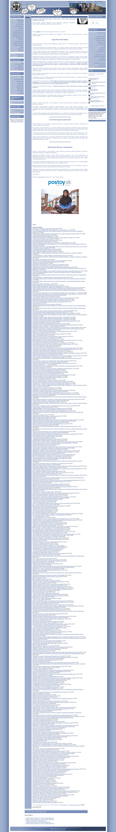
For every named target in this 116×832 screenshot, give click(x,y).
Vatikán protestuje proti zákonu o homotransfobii (44, 354)
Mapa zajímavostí (14, 39)
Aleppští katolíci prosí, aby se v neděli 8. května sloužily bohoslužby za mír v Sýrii (52, 518)
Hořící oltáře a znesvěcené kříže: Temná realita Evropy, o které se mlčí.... (50, 229)
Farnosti (12, 26)
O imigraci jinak (36, 540)
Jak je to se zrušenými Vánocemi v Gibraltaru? (44, 337)
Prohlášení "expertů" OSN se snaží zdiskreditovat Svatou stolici (48, 350)
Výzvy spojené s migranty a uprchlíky (41, 470)
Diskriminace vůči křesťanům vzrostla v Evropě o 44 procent (47, 264)
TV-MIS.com (80, 1)
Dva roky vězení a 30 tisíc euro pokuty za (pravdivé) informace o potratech (50, 497)
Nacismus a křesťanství (38, 661)
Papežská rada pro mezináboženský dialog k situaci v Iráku (47, 595)
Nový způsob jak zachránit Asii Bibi (41, 512)
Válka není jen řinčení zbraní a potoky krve (42, 797)
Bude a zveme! (13, 22)
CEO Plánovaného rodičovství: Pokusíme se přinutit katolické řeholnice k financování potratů (55, 399)
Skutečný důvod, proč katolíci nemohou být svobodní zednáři (47, 484)
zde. (62, 177)
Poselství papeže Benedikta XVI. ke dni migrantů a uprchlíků (47, 788)
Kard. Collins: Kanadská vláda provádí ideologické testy (46, 467)
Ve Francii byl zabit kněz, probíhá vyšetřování (43, 345)
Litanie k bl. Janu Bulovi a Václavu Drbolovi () (36, 820)
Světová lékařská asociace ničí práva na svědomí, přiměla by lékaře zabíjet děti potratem (54, 289)
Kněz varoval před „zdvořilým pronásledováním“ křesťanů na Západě (49, 312)
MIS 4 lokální (13, 87)
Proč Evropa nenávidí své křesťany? (41, 235)
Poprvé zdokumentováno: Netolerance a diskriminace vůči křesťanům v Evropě (51, 792)
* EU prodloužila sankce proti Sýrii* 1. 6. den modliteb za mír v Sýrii (40, 516)
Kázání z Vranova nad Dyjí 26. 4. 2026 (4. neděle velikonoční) (40, 819)
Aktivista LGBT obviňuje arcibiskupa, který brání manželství (47, 432)
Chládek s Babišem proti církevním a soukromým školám (46, 585)
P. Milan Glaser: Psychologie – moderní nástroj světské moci (47, 400)
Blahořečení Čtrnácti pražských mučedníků (43, 696)
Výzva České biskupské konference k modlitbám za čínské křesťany (49, 463)
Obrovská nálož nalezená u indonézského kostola (44, 775)
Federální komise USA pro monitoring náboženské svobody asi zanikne (50, 753)
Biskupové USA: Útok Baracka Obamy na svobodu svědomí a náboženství (51, 744)
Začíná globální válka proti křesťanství (41, 241)
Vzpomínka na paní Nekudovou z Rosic (42, 544)
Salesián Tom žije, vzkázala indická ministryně (43, 521)
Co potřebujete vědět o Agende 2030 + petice (43, 249)
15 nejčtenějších (14, 56)
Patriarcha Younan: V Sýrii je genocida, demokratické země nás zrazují (49, 567)
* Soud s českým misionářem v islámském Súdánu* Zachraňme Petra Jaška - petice (44, 501)
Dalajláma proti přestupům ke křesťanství (42, 672)
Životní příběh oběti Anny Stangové (41, 798)
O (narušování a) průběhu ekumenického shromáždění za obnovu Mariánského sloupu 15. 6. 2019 (56, 426)
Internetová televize (93, 42)
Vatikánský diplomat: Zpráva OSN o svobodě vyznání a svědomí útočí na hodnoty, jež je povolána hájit (57, 412)
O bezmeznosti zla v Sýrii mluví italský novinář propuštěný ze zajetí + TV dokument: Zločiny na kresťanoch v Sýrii (49, 641)
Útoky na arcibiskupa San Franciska (41, 558)
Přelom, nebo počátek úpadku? (40, 335)
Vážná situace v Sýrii (37, 699)
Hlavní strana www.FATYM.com (14, 20)
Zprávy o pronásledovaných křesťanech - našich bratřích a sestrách (49, 589)
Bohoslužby (13, 24)
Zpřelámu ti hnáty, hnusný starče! (40, 615)
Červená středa (36, 303)
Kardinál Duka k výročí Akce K (39, 562)
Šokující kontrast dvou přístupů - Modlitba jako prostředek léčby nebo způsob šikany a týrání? (55, 287)
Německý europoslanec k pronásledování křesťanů (45, 681)
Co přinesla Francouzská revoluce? (41, 776)
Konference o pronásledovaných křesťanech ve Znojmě (46, 767)
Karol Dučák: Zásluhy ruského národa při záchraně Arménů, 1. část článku (50, 319)
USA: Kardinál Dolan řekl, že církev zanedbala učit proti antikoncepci (49, 717)
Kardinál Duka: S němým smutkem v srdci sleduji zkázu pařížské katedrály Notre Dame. (54, 441)
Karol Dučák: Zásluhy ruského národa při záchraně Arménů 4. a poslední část (51, 310)
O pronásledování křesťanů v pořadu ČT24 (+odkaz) (45, 721)
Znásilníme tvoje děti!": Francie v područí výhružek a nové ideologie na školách (51, 657)
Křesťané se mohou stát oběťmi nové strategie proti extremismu (48, 485)
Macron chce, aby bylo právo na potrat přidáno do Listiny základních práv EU (51, 331)
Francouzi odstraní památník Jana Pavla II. (43, 554)
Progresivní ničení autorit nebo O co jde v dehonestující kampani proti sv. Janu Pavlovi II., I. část (56, 294)
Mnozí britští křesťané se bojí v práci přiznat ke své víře (46, 561)
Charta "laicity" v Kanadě (38, 620)
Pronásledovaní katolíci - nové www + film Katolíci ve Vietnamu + (48, 684)
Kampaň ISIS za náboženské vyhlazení (42, 552)
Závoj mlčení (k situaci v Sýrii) (39, 414)
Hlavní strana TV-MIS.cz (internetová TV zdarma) (15, 77)
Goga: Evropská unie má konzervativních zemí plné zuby (46, 371)
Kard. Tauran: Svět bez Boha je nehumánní (43, 705)
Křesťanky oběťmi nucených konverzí (41, 761)
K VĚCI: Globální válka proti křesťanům (42, 629)
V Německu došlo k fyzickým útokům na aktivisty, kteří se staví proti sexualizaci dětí (53, 534)
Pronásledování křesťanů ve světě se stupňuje (43, 473)
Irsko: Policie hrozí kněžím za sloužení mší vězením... (45, 380)
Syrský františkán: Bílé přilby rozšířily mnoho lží (44, 435)
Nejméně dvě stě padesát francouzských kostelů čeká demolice (48, 506)
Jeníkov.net (91, 56)
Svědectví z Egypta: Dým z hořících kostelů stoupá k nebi (46, 648)
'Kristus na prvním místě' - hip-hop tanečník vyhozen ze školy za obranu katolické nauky (54, 348)
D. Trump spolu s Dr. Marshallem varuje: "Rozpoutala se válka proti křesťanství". (52, 393)
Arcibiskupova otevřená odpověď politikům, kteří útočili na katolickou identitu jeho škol (53, 566)
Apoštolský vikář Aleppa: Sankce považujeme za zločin (46, 402)
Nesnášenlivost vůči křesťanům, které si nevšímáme (45, 453)
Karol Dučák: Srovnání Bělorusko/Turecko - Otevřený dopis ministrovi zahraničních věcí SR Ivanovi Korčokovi (59, 396)
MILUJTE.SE (98, 1)
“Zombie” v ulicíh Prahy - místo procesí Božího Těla (45, 658)
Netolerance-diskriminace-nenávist (40, 694)
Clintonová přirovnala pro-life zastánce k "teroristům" (45, 536)
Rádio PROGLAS (92, 40)
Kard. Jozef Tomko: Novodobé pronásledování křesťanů (46, 627)
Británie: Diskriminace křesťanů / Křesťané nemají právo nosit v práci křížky (51, 702)
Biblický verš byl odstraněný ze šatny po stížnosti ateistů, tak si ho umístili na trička (52, 405)
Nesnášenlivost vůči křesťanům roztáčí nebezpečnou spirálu (47, 498)
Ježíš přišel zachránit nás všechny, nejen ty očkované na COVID (48, 333)
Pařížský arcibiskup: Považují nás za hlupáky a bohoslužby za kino (48, 408)
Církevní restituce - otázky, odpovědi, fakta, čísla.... (97, 63)
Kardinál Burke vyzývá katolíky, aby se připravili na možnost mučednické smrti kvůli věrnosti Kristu (56, 271)
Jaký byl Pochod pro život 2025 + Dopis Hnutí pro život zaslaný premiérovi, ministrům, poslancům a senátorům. (59, 256)
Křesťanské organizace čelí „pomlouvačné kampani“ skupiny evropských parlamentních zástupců (56, 353)
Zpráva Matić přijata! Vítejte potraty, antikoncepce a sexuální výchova (49, 351)
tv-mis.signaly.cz (20, 120)
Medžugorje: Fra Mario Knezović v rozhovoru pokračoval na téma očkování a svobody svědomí (55, 327)
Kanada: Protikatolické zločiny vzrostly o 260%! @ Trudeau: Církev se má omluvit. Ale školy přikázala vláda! (59, 305)
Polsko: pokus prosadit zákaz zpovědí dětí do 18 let (45, 262)
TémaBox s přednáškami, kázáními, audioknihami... (97, 54)
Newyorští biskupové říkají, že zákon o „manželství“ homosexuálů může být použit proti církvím (55, 769)
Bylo (11, 32)
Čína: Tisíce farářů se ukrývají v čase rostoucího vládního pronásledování (50, 375)
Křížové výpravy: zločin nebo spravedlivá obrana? (44, 285)
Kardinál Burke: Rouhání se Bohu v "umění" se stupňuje (46, 416)
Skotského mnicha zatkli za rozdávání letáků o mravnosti (46, 576)
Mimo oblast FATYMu (15, 47)
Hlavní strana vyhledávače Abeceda (16, 102)
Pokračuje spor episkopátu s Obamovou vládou (44, 729)
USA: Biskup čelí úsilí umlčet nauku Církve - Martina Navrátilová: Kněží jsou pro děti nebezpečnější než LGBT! (59, 428)
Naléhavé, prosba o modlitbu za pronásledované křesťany (46, 570)
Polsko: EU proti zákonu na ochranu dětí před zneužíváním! (47, 422)
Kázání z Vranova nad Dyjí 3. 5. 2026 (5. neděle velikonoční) (40, 818)
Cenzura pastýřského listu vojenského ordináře (44, 739)
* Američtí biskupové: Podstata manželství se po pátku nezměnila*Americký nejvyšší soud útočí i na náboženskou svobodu (48, 546)
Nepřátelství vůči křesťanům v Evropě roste (43, 649)
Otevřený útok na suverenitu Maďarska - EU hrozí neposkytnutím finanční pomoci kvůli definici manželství (58, 746)
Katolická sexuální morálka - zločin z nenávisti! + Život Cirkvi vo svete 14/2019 (51, 443)
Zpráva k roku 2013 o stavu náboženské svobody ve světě (46, 617)
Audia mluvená (13, 90)
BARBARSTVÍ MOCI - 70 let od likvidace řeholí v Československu (48, 409)
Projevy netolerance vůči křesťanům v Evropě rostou (45, 728)
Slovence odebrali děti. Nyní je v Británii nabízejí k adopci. (46, 701)
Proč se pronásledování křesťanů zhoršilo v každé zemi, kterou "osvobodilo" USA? (52, 503)
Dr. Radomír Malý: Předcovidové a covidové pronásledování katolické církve (51, 363)
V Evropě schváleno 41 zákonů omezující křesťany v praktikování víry (49, 604)
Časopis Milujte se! (93, 32)
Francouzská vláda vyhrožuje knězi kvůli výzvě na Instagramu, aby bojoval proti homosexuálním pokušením (59, 278)
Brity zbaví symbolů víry (38, 730)
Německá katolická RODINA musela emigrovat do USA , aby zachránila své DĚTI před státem (55, 636)
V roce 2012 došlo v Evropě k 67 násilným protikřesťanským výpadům (49, 670)
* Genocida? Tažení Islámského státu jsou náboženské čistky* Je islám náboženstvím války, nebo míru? (47, 550)
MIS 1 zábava (13, 81)
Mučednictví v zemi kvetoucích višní (41, 785)
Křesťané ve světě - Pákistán (39, 800)
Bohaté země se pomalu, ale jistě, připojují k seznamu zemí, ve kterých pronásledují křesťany (55, 480)
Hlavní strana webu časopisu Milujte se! (16, 110)
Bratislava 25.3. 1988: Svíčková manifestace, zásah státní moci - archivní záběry (52, 725)
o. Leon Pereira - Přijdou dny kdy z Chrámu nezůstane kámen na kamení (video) (52, 298)
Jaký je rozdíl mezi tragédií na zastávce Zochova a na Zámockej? (48, 301)
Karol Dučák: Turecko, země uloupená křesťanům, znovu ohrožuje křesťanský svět (52, 394)
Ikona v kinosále (36, 740)
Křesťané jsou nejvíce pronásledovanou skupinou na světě (46, 796)
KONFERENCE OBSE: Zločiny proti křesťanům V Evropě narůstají (48, 553)
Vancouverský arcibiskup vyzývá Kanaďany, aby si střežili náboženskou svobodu (52, 756)
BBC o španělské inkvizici (38, 579)
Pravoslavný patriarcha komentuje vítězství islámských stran (47, 755)
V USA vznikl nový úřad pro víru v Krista (42, 238)
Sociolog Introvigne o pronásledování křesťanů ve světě (46, 625)
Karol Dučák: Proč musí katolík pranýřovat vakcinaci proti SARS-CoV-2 (49, 342)
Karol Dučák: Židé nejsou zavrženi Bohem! (42, 346)
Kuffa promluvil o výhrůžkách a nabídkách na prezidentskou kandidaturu (50, 448)
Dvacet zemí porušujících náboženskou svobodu (44, 688)
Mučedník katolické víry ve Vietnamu (41, 782)
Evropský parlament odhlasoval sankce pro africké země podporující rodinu (51, 616)
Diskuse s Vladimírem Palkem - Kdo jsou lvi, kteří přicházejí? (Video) (49, 381)
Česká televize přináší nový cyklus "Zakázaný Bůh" (45, 373)
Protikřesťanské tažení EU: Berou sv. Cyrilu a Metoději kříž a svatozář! (49, 692)
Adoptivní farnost (14, 28)
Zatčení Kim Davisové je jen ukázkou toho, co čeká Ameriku (47, 538)
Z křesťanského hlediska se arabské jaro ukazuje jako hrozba (47, 751)
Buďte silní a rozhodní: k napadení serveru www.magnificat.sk (47, 765)
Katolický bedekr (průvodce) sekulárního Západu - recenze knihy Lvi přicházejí (51, 526)
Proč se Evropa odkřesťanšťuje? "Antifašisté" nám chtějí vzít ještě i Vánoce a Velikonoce (54, 513)
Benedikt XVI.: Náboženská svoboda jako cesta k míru (45, 793)
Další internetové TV (93, 44)
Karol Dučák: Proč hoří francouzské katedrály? (43, 436)
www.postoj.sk (41, 177)
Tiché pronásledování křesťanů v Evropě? (42, 444)
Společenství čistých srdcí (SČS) (96, 34)
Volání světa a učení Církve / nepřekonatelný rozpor (45, 748)
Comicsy (12, 67)
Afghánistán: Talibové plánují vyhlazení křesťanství (44, 760)
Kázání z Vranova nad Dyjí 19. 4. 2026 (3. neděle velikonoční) (40, 823)
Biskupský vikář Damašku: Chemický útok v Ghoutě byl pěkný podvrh (49, 455)
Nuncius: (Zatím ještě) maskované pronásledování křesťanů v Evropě (49, 601)
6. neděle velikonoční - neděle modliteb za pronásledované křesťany (49, 255)
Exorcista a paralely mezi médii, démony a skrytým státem (46, 376)
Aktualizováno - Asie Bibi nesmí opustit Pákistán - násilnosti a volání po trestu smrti (52, 450)
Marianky (12, 41)
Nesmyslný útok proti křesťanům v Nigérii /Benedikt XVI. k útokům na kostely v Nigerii (53, 752)
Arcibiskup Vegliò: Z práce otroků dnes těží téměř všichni (46, 771)
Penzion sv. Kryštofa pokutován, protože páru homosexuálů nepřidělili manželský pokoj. (54, 674)
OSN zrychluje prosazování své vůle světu (42, 296)
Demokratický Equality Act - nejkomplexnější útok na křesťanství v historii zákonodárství (54, 366)
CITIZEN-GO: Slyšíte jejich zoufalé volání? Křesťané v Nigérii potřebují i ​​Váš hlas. (52, 237)
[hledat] (97, 23)
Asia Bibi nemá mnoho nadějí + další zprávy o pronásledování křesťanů (50, 794)
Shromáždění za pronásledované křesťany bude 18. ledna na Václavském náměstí (52, 791)
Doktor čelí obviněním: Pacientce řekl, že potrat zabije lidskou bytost (49, 423)
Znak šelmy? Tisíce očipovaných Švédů (42, 425)
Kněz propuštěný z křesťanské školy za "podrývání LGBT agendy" (48, 357)
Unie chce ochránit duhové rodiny (40, 378)
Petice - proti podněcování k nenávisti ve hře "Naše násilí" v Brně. (48, 457)
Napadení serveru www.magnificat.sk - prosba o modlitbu (46, 766)
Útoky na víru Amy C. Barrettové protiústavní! (43, 387)
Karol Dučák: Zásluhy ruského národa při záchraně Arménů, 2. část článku (50, 318)
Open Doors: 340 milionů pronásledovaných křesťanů (45, 369)
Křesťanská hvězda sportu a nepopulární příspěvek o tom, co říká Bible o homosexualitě (54, 434)
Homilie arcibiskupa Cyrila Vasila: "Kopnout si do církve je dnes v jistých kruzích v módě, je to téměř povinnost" (59, 403)
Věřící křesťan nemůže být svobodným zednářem (44, 783)
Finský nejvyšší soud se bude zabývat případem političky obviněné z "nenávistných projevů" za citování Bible (59, 274)
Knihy (11, 43)
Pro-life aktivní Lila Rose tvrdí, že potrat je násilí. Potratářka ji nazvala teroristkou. (52, 368)
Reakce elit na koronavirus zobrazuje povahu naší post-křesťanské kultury (50, 411)
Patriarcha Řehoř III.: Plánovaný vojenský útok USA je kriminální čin (49, 647)
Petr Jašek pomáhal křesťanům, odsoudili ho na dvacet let (46, 494)
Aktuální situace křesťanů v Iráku (40, 592)
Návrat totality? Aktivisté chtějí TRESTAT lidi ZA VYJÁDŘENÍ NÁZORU (49, 588)
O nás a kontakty (14, 51)
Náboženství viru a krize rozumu (40, 395)
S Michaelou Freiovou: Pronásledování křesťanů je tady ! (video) (48, 656)
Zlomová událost (36, 644)
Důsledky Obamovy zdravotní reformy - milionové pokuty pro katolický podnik (51, 698)
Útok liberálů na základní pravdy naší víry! (42, 322)
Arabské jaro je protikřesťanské (40, 724)
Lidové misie (13, 37)
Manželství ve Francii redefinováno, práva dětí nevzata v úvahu (48, 679)
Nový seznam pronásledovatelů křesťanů (42, 749)
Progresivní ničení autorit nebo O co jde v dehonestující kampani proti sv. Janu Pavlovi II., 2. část (56, 292)
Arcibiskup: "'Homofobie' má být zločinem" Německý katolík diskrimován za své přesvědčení (44, 676)
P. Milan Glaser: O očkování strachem (41, 407)
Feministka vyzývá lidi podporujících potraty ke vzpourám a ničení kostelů (50, 382)
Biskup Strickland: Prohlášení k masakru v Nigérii (44, 251)
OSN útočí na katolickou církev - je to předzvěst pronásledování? (48, 618)
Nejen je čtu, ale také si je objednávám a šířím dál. (94, 101)
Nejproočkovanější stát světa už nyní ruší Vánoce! (44, 339)
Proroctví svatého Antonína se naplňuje (42, 236)
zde (19, 119)
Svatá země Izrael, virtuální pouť (96, 46)
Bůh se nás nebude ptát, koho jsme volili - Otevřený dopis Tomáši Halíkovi (50, 242)
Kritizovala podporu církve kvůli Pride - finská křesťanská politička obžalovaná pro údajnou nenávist (56, 358)
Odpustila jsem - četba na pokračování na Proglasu (45, 568)
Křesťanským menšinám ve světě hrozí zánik (43, 633)
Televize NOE (92, 38)
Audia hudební (13, 88)
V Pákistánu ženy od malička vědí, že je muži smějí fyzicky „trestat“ (49, 743)
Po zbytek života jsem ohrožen (39, 779)
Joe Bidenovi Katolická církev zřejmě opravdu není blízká (46, 377)
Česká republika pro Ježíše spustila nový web (43, 710)
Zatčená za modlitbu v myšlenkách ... (41, 283)
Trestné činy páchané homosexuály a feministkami (44, 621)
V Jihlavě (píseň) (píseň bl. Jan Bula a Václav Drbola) (38, 822)
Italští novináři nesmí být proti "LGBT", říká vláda (44, 622)
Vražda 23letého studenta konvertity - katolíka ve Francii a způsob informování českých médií (55, 233)
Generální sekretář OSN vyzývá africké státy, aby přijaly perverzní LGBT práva (51, 735)
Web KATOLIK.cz (92, 36)
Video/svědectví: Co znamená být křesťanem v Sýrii (45, 548)
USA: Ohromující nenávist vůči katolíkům (42, 734)
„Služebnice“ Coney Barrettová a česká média (43, 389)
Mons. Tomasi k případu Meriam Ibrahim (42, 603)
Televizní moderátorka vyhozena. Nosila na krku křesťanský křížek (48, 631)
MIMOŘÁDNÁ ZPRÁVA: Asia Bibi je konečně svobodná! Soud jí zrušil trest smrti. (52, 452)
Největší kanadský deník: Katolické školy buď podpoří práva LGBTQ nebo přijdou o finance (54, 419)
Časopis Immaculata (93, 49)
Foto (11, 34)
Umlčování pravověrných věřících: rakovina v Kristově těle (46, 449)
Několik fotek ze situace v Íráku (40, 597)
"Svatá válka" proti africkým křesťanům (42, 719)
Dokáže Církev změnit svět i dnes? (41, 445)
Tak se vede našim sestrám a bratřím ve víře (43, 250)
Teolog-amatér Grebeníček (39, 711)
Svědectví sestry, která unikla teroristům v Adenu (44, 525)
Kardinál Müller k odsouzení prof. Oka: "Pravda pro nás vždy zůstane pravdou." (52, 344)
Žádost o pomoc (36, 571)
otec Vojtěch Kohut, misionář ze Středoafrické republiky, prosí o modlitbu (50, 624)
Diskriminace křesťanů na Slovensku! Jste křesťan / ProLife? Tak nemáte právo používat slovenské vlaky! (58, 653)
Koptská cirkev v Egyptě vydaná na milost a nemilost (45, 773)
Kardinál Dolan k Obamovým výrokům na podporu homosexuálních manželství (51, 715)
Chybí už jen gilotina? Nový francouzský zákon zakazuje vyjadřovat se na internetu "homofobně (55, 652)
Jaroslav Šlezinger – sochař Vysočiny (41, 459)
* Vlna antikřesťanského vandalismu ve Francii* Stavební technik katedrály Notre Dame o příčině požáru (46, 438)
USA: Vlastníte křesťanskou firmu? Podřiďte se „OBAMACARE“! (48, 671)
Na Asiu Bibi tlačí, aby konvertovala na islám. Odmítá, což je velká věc (49, 472)
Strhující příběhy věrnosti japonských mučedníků (44, 802)
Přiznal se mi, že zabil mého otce (40, 332)
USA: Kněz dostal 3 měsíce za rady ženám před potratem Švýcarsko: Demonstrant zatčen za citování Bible (58, 308)
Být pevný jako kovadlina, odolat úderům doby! (43, 228)
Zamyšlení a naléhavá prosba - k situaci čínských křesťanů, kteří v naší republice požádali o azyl (56, 466)
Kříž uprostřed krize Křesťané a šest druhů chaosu (44, 341)
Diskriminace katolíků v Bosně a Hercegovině (43, 738)
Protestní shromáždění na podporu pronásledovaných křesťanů (48, 787)
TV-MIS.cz (89, 1)
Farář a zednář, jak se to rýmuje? (40, 651)
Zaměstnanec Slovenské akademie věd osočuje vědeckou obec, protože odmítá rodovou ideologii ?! (57, 572)
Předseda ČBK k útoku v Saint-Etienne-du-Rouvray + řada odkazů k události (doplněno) (45, 508)
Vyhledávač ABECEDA (94, 65)
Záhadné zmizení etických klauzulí (40, 703)
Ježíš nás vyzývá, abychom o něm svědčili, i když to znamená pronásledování (51, 267)
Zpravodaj (12, 30)
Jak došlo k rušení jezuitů (38, 482)
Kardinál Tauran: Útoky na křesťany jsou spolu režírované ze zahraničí (49, 708)
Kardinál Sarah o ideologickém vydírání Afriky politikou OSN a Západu (49, 733)
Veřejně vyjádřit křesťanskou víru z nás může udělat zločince (47, 286)
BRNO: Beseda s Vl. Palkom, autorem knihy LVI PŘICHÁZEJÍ (47, 527)
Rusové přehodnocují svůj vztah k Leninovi (42, 580)
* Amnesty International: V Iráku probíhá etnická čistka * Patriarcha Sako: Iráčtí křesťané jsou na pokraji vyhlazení (47, 594)
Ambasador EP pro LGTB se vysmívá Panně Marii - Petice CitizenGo (49, 336)
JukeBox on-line (92, 51)
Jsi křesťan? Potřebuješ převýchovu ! (41, 543)
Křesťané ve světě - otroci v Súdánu (41, 801)
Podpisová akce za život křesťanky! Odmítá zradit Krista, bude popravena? (51, 762)
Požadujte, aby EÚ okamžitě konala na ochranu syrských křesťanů (48, 260)
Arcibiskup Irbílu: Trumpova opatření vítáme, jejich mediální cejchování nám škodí (52, 493)
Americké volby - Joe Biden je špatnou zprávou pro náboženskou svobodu (50, 384)
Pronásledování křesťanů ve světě (40, 780)
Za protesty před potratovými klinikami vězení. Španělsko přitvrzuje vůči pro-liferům (52, 321)
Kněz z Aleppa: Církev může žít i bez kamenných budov (46, 559)
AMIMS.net (71, 1)
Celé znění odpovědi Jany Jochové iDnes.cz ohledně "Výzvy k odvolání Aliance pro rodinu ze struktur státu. (58, 290)
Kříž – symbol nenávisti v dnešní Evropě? (42, 504)
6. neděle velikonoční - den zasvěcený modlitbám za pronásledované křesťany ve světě (54, 520)
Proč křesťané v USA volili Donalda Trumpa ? (43, 491)
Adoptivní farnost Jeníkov (94, 58)
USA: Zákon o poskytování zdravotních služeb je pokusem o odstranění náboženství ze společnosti (56, 712)
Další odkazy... (92, 66)
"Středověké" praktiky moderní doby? (41, 742)
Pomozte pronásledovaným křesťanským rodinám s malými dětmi (48, 575)
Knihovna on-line (14, 66)
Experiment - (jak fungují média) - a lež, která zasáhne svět (47, 265)
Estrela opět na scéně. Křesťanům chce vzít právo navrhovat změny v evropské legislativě (54, 606)
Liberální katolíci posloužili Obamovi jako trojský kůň (45, 731)
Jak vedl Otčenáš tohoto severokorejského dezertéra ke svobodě (48, 458)
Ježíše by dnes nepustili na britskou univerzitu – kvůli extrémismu (48, 514)
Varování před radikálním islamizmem (41, 720)
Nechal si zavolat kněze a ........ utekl (41, 364)
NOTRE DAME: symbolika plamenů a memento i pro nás (46, 440)
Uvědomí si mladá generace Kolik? (41, 583)
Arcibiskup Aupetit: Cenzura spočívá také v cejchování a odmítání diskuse (50, 421)
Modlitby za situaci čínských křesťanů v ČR (43, 464)
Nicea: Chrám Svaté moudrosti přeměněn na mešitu (45, 758)
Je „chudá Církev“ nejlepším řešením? (42, 706)
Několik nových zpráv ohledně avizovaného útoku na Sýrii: (46, 643)
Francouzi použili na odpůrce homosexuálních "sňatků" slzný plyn (48, 666)
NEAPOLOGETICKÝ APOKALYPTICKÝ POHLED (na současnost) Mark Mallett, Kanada (54, 324)
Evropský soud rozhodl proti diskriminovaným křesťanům (46, 680)
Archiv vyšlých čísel (14, 112)
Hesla (11, 35)
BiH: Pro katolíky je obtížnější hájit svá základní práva (45, 471)
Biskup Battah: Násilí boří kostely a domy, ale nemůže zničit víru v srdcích (50, 531)
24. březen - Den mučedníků (39, 669)
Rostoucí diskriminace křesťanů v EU (41, 697)
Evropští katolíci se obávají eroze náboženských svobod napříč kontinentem (51, 360)
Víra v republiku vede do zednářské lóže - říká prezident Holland (48, 529)
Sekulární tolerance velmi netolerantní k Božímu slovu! (45, 295)
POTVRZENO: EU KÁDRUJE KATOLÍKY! (42, 685)
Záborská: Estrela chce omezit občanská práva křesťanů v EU (47, 608)
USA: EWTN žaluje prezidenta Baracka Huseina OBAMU (46, 737)
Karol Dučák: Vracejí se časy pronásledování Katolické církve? (47, 323)
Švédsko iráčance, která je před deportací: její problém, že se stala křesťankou (51, 486)
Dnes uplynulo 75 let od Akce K (40, 259)
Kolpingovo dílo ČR (93, 60)
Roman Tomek (39, 804)
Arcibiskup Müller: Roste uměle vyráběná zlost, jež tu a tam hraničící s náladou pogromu (54, 678)
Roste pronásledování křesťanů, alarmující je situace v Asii (46, 495)
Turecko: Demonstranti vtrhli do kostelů (42, 509)
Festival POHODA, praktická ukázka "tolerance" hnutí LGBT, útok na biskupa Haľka (53, 313)
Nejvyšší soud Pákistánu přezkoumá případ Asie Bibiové (46, 541)
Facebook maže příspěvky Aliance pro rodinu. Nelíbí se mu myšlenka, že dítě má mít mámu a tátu (56, 355)
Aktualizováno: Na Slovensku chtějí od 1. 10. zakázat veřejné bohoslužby (50, 390)
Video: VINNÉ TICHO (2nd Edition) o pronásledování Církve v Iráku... (49, 535)
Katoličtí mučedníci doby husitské (40, 417)
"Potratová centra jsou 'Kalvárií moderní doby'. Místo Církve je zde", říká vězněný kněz (53, 446)
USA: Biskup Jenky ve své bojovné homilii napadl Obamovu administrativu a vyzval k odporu (55, 716)
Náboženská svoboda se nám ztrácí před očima (44, 660)
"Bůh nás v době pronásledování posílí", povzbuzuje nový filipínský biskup (50, 431)
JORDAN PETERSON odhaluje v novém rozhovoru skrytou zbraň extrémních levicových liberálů (56, 468)
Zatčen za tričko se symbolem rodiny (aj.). (42, 667)
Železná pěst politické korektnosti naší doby (43, 488)
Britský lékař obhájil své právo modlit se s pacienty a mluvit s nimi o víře (50, 299)
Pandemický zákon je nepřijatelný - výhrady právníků (45, 326)
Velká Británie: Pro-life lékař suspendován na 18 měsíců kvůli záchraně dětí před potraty (54, 349)
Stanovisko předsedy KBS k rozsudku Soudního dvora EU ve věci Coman (50, 454)
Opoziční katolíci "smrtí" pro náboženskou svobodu (45, 687)
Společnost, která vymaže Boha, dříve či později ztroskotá (46, 362)
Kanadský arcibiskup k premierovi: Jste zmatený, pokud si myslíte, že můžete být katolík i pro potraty (57, 461)
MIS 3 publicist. (13, 85)
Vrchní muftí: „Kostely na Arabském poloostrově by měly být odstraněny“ (50, 726)
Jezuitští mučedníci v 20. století (40, 784)
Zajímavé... (12, 45)
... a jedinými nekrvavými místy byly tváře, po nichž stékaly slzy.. (48, 626)
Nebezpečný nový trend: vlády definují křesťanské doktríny (46, 372)
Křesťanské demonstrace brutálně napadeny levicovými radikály (48, 609)
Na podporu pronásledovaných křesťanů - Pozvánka (45, 789)
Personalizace (13, 54)
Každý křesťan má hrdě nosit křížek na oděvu (43, 630)
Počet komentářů (63, 804)
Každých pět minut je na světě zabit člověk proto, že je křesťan (48, 770)
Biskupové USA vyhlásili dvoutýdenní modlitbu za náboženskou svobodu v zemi (52, 722)
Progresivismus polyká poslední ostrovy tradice (44, 240)
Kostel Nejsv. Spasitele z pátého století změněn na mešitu (46, 391)
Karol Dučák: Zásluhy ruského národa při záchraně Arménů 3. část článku (50, 317)
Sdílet (34, 224)
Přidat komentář (72, 804)
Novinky (12, 79)
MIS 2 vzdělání (13, 83)
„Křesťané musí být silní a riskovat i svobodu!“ (43, 304)
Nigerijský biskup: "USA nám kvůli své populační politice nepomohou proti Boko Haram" (54, 340)
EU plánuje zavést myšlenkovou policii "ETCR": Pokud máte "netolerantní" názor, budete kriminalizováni (58, 611)
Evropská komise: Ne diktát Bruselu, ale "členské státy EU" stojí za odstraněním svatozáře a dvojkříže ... (58, 689)
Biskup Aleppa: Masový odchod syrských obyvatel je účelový (47, 539)
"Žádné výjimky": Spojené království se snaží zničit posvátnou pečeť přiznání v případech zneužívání (57, 253)
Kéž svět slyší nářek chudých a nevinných (42, 590)
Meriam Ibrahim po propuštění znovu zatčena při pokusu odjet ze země (49, 602)
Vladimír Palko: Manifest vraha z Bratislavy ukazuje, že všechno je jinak (50, 300)
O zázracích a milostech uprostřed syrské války (44, 499)
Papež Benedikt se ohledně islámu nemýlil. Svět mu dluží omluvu (48, 586)
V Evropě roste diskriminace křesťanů (41, 511)
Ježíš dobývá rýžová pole (38, 367)
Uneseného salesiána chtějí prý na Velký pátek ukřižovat (46, 523)
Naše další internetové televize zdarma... (15, 93)
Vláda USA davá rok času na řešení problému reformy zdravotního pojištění (51, 707)
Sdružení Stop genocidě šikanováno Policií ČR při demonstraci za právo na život (52, 662)
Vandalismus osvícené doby (39, 263)
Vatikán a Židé (35, 577)
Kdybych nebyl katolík (37, 693)
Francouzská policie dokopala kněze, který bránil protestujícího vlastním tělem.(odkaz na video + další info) (58, 663)
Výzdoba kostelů (14, 49)
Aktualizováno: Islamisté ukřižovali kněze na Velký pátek (46, 522)
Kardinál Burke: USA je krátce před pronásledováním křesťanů (47, 757)
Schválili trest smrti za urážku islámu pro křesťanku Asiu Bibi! (47, 581)
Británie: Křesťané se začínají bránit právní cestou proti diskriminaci (49, 774)
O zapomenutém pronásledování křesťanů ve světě (45, 683)
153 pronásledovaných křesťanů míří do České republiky (46, 532)
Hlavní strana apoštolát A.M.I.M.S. (15, 64)
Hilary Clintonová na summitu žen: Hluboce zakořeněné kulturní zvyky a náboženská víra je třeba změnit (58, 556)
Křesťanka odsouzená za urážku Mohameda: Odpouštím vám (47, 530)
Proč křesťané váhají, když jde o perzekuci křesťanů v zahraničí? (48, 481)
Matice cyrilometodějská (94, 47)
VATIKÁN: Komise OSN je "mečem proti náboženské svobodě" (47, 584)
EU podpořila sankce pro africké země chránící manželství (46, 613)
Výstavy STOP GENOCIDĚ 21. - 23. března (43, 778)
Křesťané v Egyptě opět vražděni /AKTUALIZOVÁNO (45, 764)
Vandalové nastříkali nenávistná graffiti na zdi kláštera (45, 607)
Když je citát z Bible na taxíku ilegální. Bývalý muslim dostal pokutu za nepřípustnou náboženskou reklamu (58, 281)
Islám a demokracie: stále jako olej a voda (42, 645)
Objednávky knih (14, 69)
